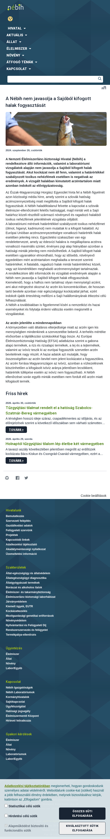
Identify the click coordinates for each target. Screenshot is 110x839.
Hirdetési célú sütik (20, 816)
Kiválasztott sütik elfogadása (82, 828)
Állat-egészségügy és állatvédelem (28, 573)
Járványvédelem (16, 601)
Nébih (27, 7)
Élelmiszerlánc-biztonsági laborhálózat (30, 596)
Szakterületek (16, 567)
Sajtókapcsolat (15, 701)
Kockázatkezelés (16, 611)
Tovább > (16, 429)
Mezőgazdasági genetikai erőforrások (30, 615)
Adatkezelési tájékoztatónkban (27, 786)
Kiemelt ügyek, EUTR (19, 606)
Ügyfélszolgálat (16, 706)
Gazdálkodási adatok (19, 525)
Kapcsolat (13, 682)
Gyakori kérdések (19, 734)
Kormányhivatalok (17, 697)
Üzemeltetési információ (21, 554)
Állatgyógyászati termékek (23, 582)
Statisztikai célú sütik (22, 806)
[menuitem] (55, 28)
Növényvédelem (16, 620)
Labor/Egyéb (14, 668)
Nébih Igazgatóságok (19, 687)
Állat (9, 658)
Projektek (12, 535)
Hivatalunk (13, 510)
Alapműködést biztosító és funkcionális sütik (26, 828)
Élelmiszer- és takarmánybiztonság (28, 592)
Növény (10, 663)
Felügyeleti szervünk (19, 530)
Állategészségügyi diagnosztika (26, 578)
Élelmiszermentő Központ (22, 716)
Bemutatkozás (15, 516)
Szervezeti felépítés (18, 520)
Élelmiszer (12, 654)
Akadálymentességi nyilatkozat (26, 549)
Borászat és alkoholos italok (24, 587)
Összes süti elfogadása (82, 813)
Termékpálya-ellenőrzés (21, 634)
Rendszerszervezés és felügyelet (27, 630)
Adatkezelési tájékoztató (21, 544)
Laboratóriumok (16, 754)
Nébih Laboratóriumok (20, 692)
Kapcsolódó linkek (18, 539)
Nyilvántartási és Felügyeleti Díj (26, 625)
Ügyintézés (14, 648)
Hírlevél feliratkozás (18, 720)
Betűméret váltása (104, 87)
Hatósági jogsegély (18, 711)
